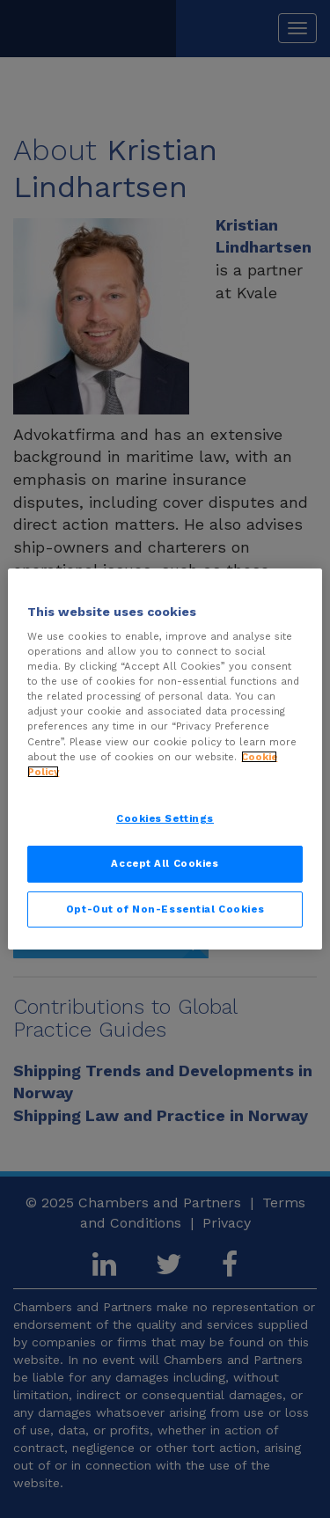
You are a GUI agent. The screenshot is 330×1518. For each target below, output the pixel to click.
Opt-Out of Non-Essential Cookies (165, 909)
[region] (164, 759)
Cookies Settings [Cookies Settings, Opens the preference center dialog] (165, 818)
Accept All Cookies (164, 863)
